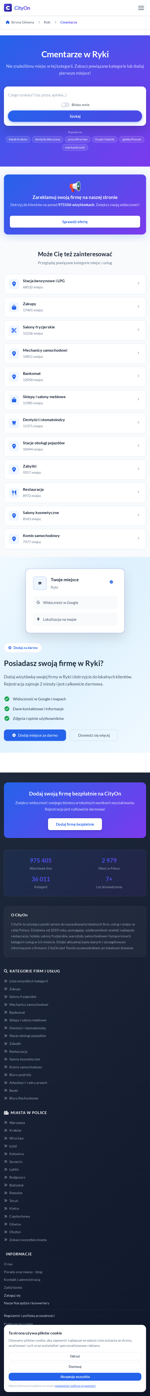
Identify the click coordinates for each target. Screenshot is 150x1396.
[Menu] (141, 8)
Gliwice (12, 1224)
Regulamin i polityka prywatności (29, 1315)
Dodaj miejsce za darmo (35, 735)
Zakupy (12, 989)
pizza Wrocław (77, 139)
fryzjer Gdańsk (104, 139)
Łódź (10, 1146)
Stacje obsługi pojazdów (25, 1035)
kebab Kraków (18, 139)
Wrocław (14, 1138)
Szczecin (13, 1162)
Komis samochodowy (23, 1067)
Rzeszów (13, 1193)
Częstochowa (17, 1216)
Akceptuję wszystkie (75, 1377)
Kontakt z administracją (22, 1279)
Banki (11, 1090)
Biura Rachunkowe (21, 1098)
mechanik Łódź (75, 147)
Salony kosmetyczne (22, 1059)
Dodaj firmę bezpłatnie (75, 824)
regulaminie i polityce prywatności (75, 1385)
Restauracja (15, 1051)
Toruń (11, 1201)
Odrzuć (75, 1356)
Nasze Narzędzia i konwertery (26, 1303)
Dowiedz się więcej (94, 735)
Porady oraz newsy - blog (23, 1272)
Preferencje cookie (18, 1324)
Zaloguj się (12, 1295)
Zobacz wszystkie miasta (25, 1240)
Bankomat (14, 1012)
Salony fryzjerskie (20, 996)
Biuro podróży (17, 1075)
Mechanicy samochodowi (26, 1004)
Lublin (11, 1169)
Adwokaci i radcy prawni (25, 1082)
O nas (8, 1264)
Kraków (12, 1130)
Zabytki (12, 1043)
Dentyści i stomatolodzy (25, 1028)
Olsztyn (12, 1232)
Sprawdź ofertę (75, 221)
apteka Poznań (131, 139)
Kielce (11, 1208)
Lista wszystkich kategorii (26, 981)
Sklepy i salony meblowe (25, 1020)
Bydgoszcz (14, 1177)
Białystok (14, 1185)
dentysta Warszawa (47, 139)
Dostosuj (75, 1367)
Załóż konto (13, 1287)
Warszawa (14, 1122)
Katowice (14, 1154)
